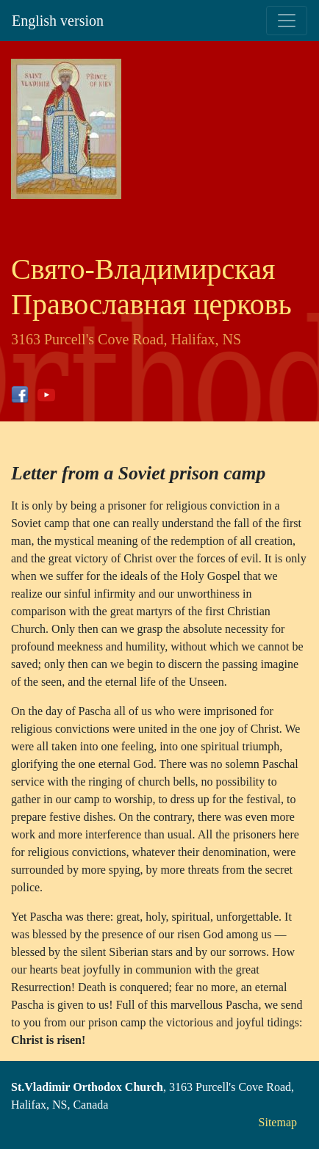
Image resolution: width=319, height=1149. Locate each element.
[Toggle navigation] (286, 20)
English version (58, 20)
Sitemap (278, 1122)
